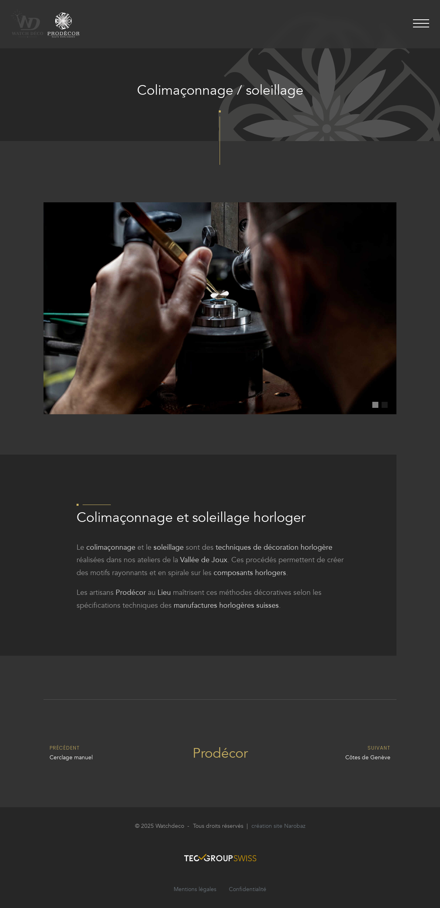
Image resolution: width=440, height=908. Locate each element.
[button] (375, 405)
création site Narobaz (278, 826)
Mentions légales (195, 889)
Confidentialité (247, 889)
